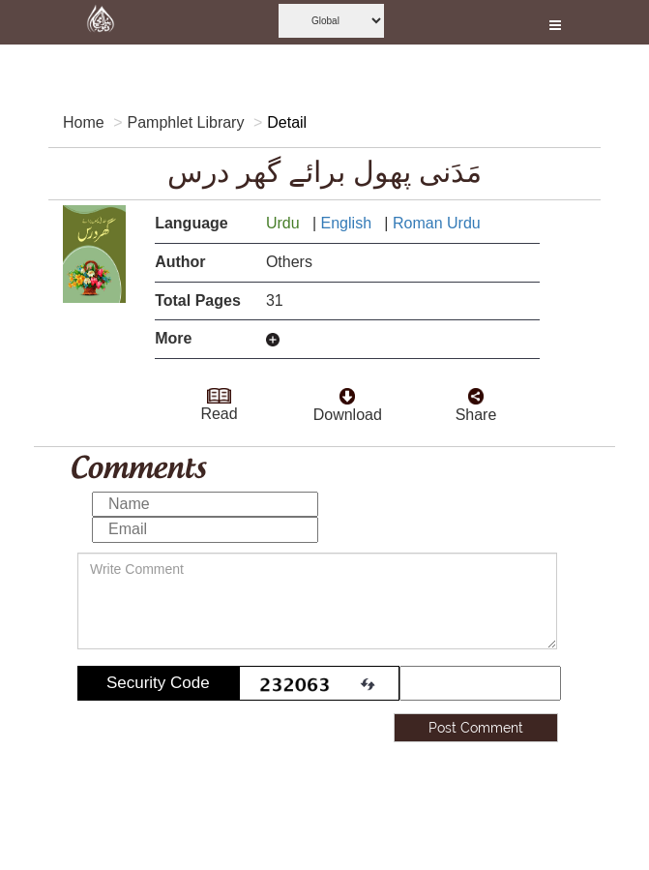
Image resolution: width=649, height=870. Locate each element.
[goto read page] (219, 389)
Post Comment (475, 727)
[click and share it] (476, 390)
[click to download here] (347, 390)
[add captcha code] (480, 683)
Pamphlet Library (185, 122)
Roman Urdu (439, 223)
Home (83, 122)
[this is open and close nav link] (555, 22)
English (348, 223)
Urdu (285, 223)
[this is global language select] (331, 21)
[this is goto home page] (100, 22)
